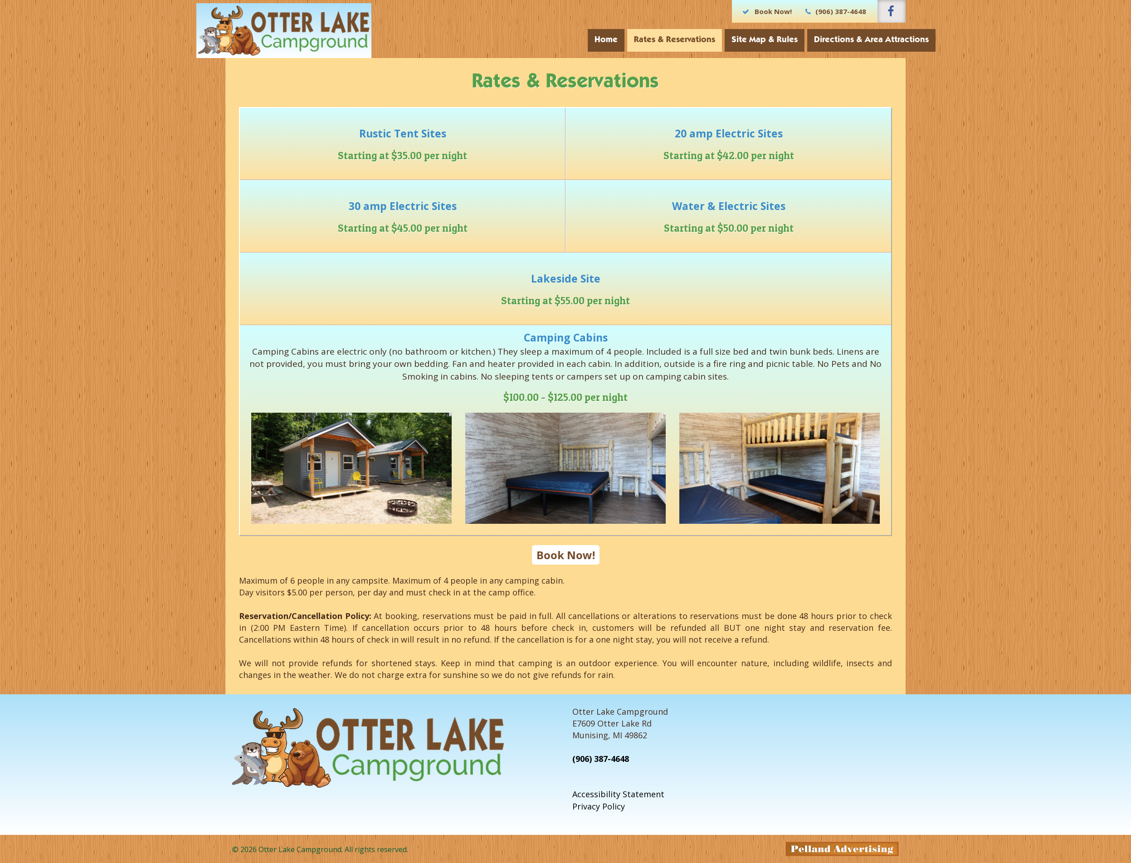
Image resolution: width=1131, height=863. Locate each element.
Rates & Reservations (645, 40)
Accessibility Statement (618, 794)
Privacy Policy (598, 806)
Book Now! (565, 554)
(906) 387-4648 (600, 758)
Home (577, 40)
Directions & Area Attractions (842, 40)
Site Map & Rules (735, 40)
